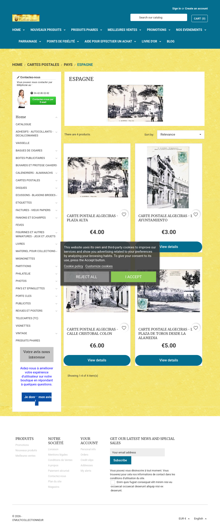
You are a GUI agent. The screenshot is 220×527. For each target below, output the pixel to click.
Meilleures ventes (25, 455)
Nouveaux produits (26, 450)
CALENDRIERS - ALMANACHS (34, 172)
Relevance (180, 134)
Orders (84, 454)
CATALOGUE (23, 124)
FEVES (20, 225)
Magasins (53, 486)
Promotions (22, 445)
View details (168, 247)
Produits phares (28, 340)
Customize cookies (99, 266)
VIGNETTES (23, 325)
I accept (133, 276)
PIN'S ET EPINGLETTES (30, 288)
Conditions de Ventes (60, 460)
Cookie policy (73, 266)
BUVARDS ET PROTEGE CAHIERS (36, 165)
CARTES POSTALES (28, 180)
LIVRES (20, 243)
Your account (89, 440)
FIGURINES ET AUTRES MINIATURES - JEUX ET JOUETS (35, 234)
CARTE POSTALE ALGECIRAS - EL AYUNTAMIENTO (166, 218)
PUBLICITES (23, 303)
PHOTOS (21, 280)
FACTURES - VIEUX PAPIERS (33, 210)
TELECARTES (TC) (27, 318)
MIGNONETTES (25, 258)
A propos (53, 465)
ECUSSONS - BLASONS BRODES (35, 195)
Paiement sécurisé (58, 470)
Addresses (87, 465)
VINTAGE (21, 333)
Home (37, 117)
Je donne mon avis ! (38, 399)
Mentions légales (58, 454)
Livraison (53, 449)
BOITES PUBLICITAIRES (30, 158)
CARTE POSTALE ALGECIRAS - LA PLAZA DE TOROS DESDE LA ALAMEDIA (166, 333)
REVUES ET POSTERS (29, 310)
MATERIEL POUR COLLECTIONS (35, 251)
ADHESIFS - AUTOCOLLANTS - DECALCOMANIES (34, 133)
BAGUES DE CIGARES (29, 150)
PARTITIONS (23, 266)
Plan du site (54, 481)
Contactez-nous (57, 476)
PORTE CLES (24, 295)
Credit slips (87, 460)
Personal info (88, 449)
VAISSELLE (22, 143)
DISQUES (21, 187)
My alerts (86, 470)
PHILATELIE (23, 273)
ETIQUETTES (24, 202)
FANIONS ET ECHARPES (31, 217)
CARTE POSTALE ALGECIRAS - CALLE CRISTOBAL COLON (92, 331)
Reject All (86, 276)
